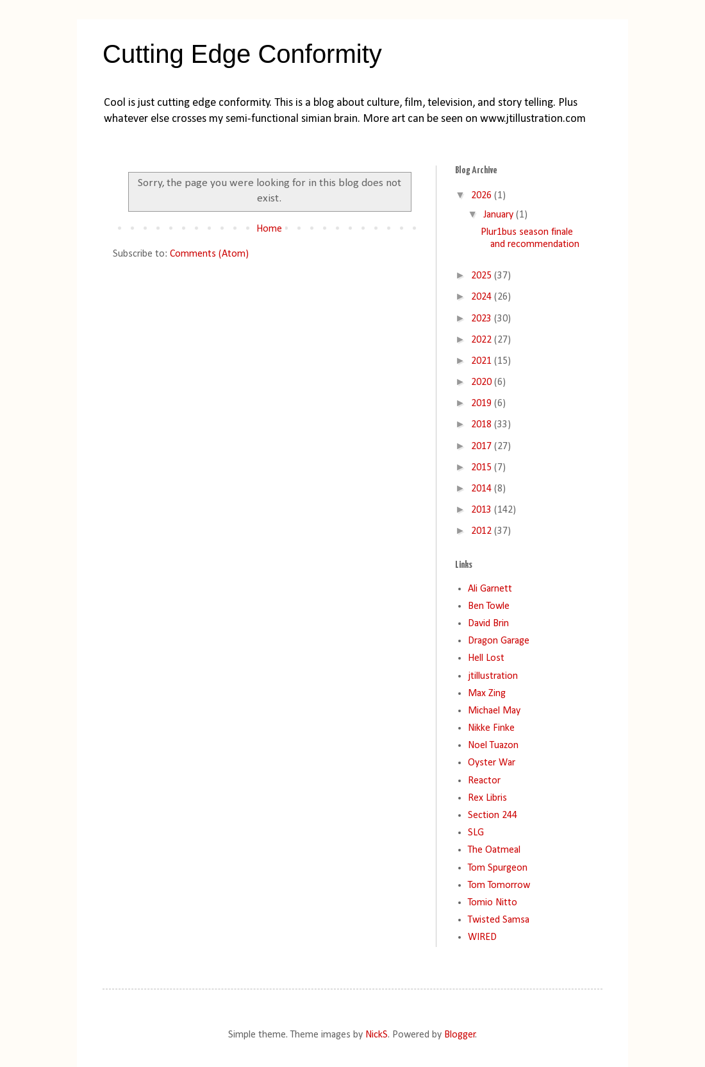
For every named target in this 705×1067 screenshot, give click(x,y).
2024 (482, 297)
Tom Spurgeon (497, 868)
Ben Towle (489, 606)
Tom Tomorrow (499, 885)
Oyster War (491, 763)
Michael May (494, 711)
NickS (376, 1035)
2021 (482, 361)
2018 (482, 425)
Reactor (484, 781)
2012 (482, 531)
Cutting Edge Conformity (242, 54)
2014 (482, 489)
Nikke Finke (491, 728)
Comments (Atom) (209, 254)
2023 (482, 319)
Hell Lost (486, 658)
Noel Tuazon (493, 745)
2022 (482, 340)
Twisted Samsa (498, 920)
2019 (482, 403)
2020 (482, 382)
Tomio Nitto (492, 903)
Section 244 (492, 815)
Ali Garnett (490, 589)
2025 (482, 276)
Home (269, 229)
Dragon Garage (498, 641)
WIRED (482, 937)
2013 (482, 510)
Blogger (460, 1035)
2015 (482, 468)
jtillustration (493, 676)
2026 (482, 196)
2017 (482, 446)
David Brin (488, 624)
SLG (476, 833)
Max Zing (487, 693)
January (499, 215)
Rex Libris (487, 798)
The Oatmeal (494, 850)
